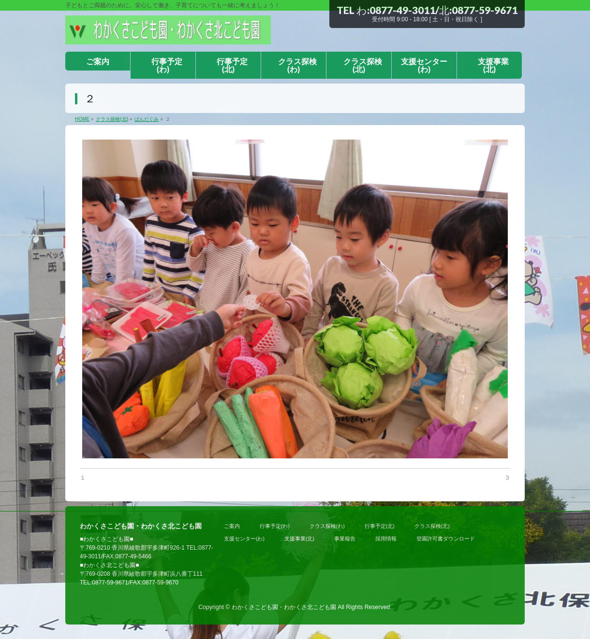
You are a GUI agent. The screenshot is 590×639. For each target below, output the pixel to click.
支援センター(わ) (244, 538)
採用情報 (386, 538)
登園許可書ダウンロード (445, 538)
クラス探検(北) (432, 526)
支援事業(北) (299, 538)
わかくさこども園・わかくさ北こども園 (284, 607)
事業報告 (344, 538)
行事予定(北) (380, 526)
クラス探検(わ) (327, 526)
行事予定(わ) (275, 526)
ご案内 (232, 526)
